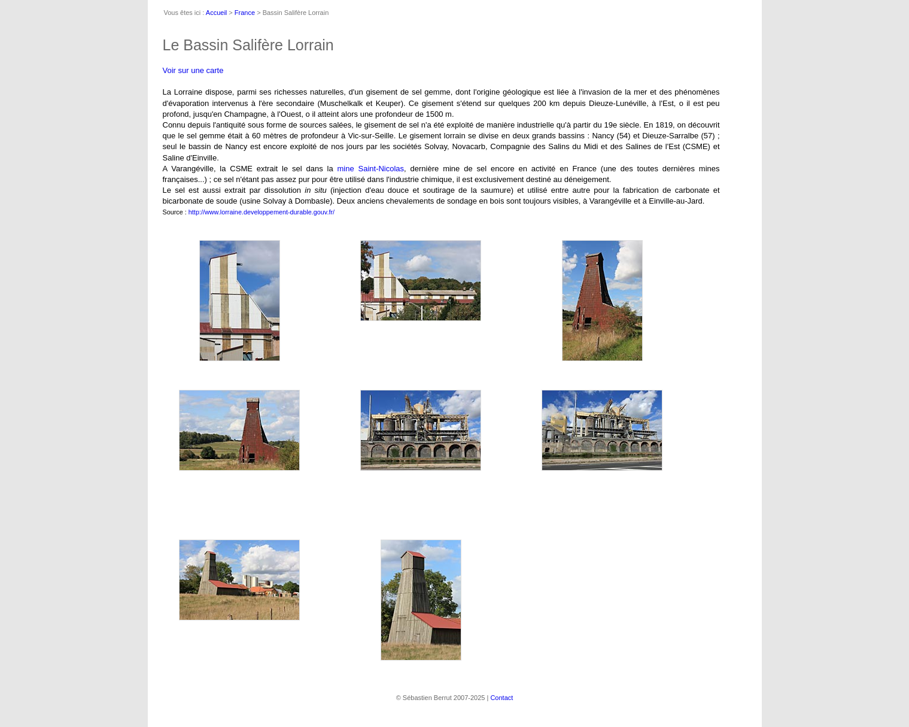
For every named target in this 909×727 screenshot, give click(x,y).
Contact (501, 697)
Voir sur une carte (193, 70)
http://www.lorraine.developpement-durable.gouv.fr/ (262, 212)
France (245, 12)
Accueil (216, 12)
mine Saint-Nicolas (370, 168)
